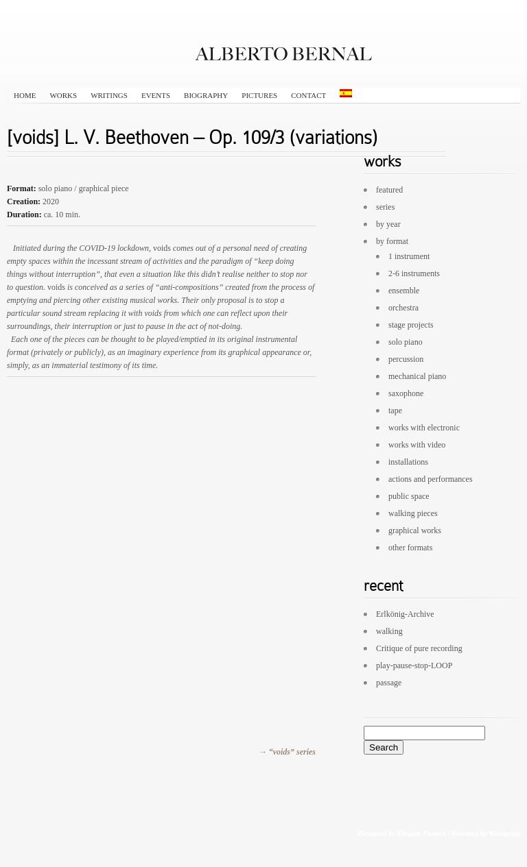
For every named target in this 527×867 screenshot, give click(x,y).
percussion (405, 359)
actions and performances (430, 479)
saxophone (405, 393)
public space (409, 496)
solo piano (405, 342)
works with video (416, 445)
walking (389, 631)
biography (206, 95)
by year (388, 224)
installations (408, 462)
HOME (25, 95)
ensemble (403, 290)
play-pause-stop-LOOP (414, 665)
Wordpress (504, 833)
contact (308, 95)
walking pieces (413, 513)
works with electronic (424, 427)
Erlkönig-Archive (405, 614)
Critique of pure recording (419, 648)
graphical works (414, 530)
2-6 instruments (414, 273)
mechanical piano (417, 376)
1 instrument (409, 256)
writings (109, 95)
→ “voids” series (287, 752)
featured (389, 190)
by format (392, 241)
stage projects (411, 325)
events (155, 95)
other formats (410, 547)
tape (395, 410)
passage (388, 682)
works (63, 95)
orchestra (403, 308)
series (385, 207)
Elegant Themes (421, 833)
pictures (259, 95)
